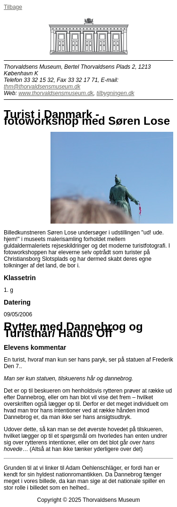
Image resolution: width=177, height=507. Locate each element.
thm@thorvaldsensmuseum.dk (42, 86)
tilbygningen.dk (116, 93)
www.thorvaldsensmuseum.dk (55, 93)
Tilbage (13, 7)
